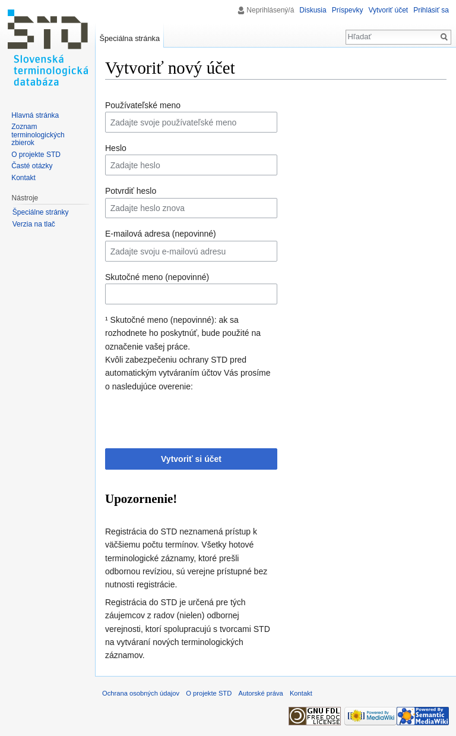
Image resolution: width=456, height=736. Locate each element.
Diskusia (312, 10)
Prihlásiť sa (431, 10)
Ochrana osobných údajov (140, 693)
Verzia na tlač (33, 224)
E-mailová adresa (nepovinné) (160, 233)
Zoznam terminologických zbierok (37, 134)
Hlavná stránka (35, 115)
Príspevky (347, 10)
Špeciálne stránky (40, 212)
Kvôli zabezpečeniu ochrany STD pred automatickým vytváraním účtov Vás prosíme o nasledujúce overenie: (188, 373)
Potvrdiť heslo (130, 191)
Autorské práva (260, 693)
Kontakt (23, 178)
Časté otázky (31, 166)
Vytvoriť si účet (191, 459)
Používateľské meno (142, 105)
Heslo (115, 148)
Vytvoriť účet (388, 10)
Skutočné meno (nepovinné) (157, 277)
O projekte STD (36, 154)
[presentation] (195, 416)
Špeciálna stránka (129, 38)
